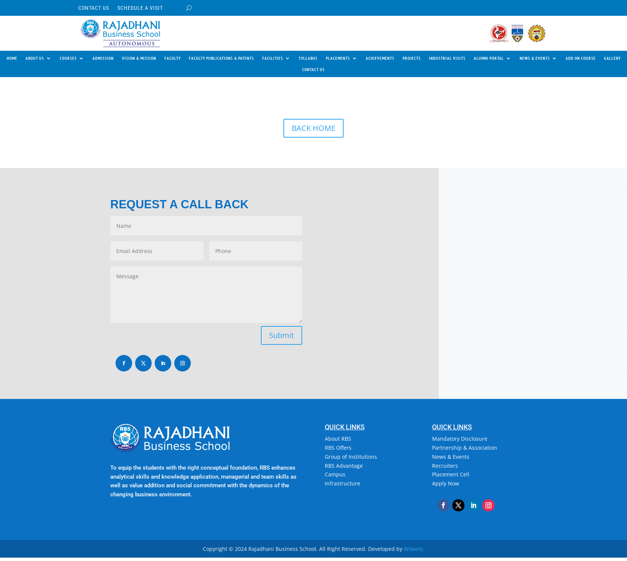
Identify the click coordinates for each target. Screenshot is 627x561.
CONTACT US (93, 8)
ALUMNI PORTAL (489, 58)
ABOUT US (35, 58)
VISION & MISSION (139, 58)
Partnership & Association (464, 447)
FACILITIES (272, 58)
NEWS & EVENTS (535, 58)
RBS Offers (338, 447)
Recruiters (445, 465)
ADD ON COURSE (581, 58)
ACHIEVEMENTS (380, 58)
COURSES (68, 58)
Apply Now (445, 483)
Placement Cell (450, 474)
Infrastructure (342, 483)
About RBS (338, 438)
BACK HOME (313, 128)
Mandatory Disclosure (459, 438)
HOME (12, 58)
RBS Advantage (344, 465)
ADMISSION (103, 58)
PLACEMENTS (338, 58)
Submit (281, 335)
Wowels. (414, 548)
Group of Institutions (351, 456)
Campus (335, 474)
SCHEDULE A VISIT (140, 8)
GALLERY (612, 58)
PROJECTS (412, 58)
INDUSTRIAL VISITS (447, 58)
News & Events (450, 456)
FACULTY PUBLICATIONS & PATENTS (221, 58)
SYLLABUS (308, 58)
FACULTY (172, 58)
